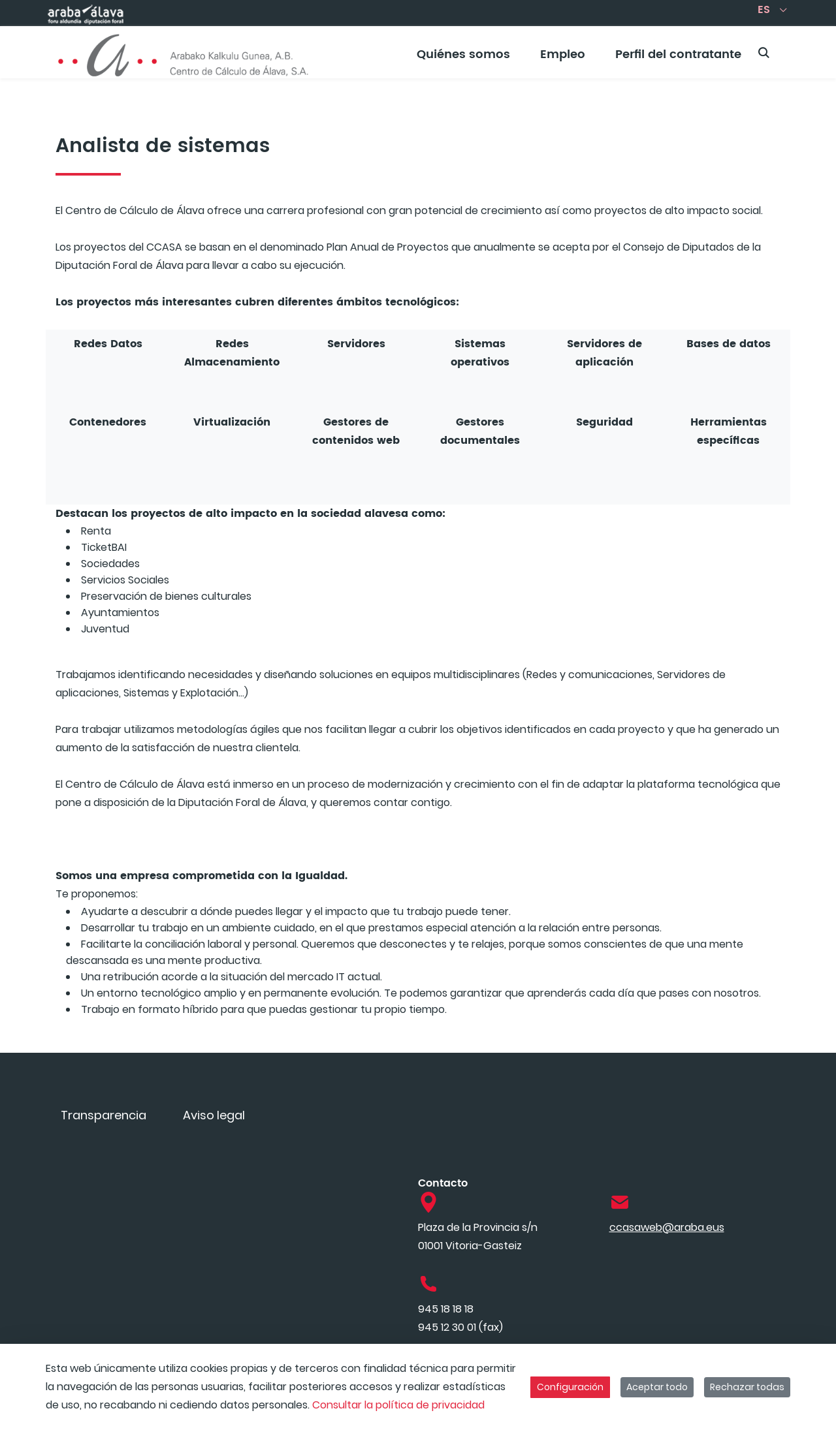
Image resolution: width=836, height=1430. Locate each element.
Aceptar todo (657, 1386)
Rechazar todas (747, 1386)
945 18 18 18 (446, 1308)
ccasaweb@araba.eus (666, 1227)
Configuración (570, 1386)
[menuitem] (463, 59)
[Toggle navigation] (803, 49)
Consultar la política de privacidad (398, 1404)
